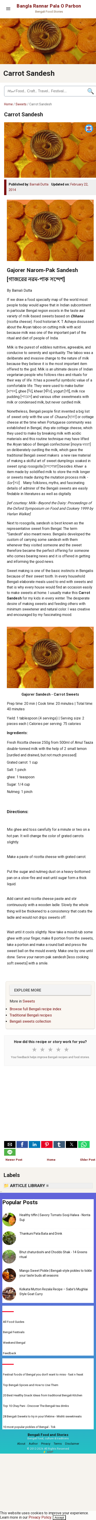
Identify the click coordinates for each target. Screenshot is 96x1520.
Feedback (9, 1353)
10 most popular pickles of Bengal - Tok (29, 1427)
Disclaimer (72, 1443)
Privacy (45, 1443)
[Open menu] (8, 8)
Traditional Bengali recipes (31, 1015)
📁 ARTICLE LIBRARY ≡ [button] (26, 1185)
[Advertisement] (50, 1104)
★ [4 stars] (58, 1049)
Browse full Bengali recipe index (35, 1009)
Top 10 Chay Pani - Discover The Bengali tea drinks (36, 1406)
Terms (58, 1443)
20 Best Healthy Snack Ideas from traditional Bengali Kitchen (42, 1395)
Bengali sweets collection (30, 1021)
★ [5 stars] (66, 1049)
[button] (10, 1144)
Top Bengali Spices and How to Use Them (30, 1385)
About (21, 1443)
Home (8, 104)
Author (33, 1443)
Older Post (87, 1159)
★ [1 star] (34, 1049)
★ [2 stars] (42, 1049)
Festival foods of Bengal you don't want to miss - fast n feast (43, 1374)
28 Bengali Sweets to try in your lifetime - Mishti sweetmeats (42, 1416)
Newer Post (13, 1159)
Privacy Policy (40, 1517)
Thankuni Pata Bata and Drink (40, 1233)
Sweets (21, 104)
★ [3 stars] (50, 1049)
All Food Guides (13, 1322)
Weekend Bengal (14, 1342)
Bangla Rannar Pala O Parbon (49, 6)
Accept (59, 1517)
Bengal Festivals (13, 1332)
